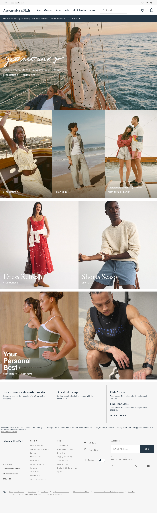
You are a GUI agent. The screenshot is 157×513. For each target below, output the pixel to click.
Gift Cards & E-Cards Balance (67, 468)
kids (67, 10)
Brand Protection (36, 445)
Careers (33, 453)
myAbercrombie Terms (61, 492)
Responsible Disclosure (54, 494)
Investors (33, 468)
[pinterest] (136, 466)
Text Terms (44, 492)
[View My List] (142, 10)
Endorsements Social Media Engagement (108, 492)
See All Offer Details (9, 432)
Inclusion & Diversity (37, 464)
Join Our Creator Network (39, 449)
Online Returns (62, 460)
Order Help (61, 453)
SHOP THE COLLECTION (119, 192)
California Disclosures (38, 479)
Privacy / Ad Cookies (16, 492)
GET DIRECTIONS (118, 415)
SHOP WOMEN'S (58, 19)
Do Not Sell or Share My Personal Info (27, 494)
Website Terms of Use (81, 492)
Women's (48, 10)
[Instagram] (112, 466)
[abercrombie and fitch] (18, 10)
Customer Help (62, 445)
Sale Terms (32, 492)
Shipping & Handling (64, 457)
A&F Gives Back (36, 457)
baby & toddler (79, 10)
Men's (58, 10)
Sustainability (35, 475)
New (39, 10)
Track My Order (62, 464)
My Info (59, 472)
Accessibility (35, 460)
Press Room (34, 472)
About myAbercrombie (65, 449)
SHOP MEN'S (75, 19)
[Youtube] (148, 466)
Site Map (131, 492)
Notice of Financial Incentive (121, 459)
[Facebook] (124, 466)
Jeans (92, 10)
